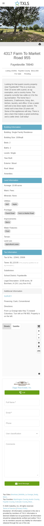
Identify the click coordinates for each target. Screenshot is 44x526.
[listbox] (22, 204)
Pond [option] (7, 231)
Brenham (14, 494)
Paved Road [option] (10, 213)
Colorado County (21, 502)
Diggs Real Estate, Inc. (22, 388)
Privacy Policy (22, 508)
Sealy (36, 494)
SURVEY (8, 296)
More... (5, 497)
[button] (1, 39)
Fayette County (8, 502)
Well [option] (7, 204)
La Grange (29, 494)
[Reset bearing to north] (39, 338)
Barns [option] (8, 222)
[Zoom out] (39, 334)
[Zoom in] (39, 331)
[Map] (22, 349)
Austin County (34, 499)
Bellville (21, 494)
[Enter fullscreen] (39, 326)
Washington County (20, 499)
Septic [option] (14, 204)
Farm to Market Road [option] (26, 213)
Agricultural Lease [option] (12, 244)
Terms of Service (9, 508)
